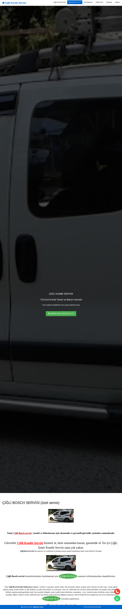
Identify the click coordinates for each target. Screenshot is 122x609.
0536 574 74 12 (75, 2)
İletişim (117, 2)
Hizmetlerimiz (88, 2)
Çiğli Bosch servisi (22, 533)
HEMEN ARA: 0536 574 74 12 (61, 314)
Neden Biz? (99, 2)
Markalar (109, 2)
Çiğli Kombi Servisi (14, 3)
